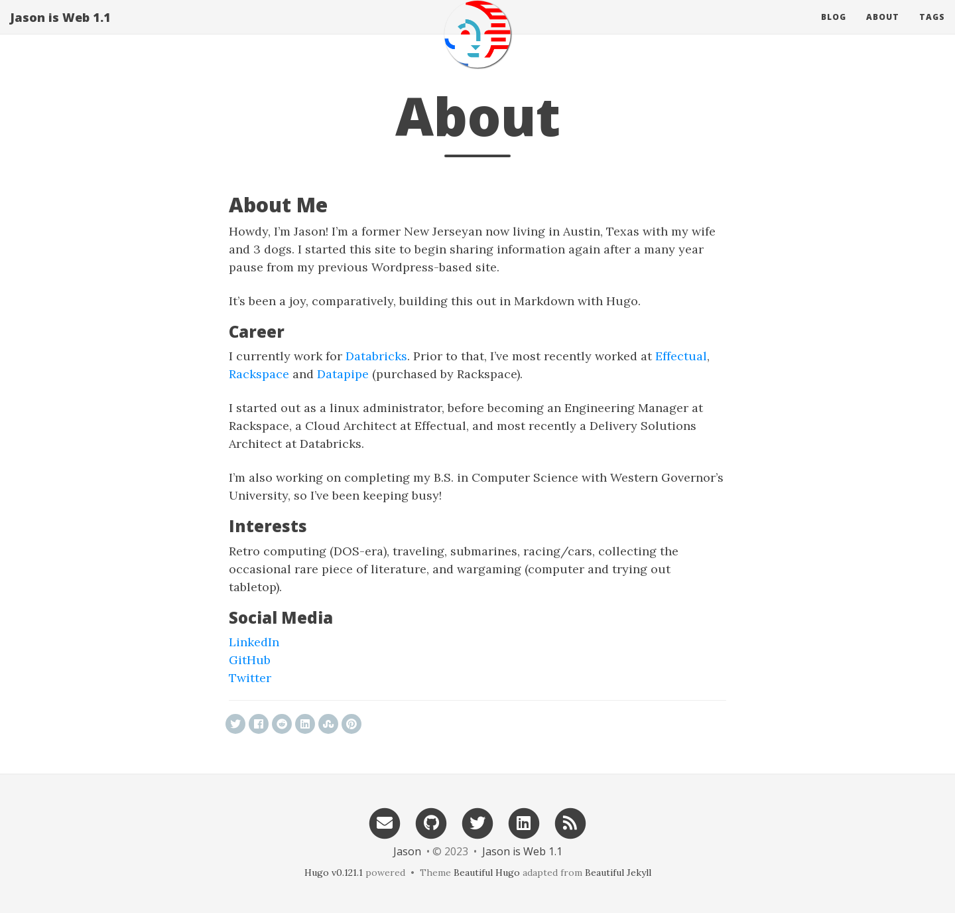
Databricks (376, 356)
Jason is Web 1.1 (60, 30)
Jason (407, 851)
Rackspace (259, 374)
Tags (932, 29)
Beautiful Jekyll (618, 872)
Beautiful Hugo (487, 872)
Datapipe (343, 374)
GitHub (250, 659)
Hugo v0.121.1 (333, 872)
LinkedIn (254, 642)
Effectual (681, 356)
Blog (833, 29)
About (882, 29)
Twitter (250, 677)
